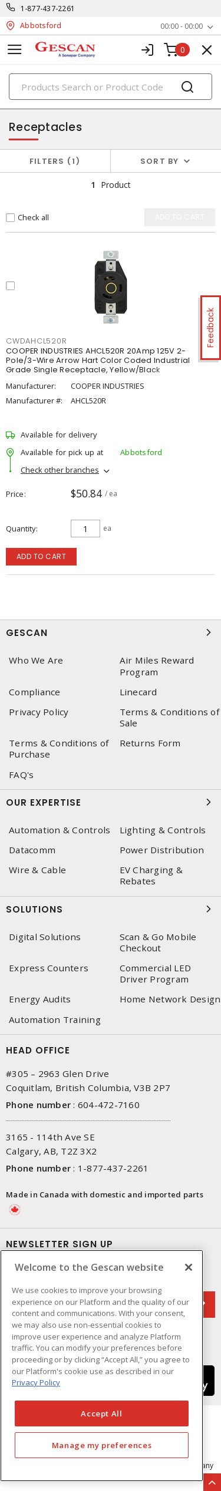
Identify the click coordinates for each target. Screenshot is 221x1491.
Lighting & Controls (163, 830)
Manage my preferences (102, 1445)
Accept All (102, 1413)
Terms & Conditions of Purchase (58, 749)
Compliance (35, 692)
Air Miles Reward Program (157, 666)
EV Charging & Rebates (151, 875)
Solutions (110, 909)
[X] (189, 1267)
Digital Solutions (45, 937)
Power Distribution (162, 850)
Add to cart (42, 556)
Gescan (110, 632)
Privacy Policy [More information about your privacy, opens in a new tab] (36, 1382)
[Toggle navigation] (15, 49)
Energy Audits (40, 999)
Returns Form (150, 743)
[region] (101, 1366)
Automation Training (55, 1019)
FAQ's (21, 774)
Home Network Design (170, 999)
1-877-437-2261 (48, 9)
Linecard (138, 692)
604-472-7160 (109, 1104)
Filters (55, 161)
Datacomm (32, 850)
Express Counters (48, 968)
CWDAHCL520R (36, 341)
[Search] (110, 86)
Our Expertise (110, 802)
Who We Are (36, 660)
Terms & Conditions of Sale (169, 717)
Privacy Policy (39, 712)
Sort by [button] (159, 161)
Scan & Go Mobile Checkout (158, 942)
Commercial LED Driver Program (156, 973)
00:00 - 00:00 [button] (181, 26)
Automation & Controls (59, 830)
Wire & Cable (37, 870)
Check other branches (60, 470)
